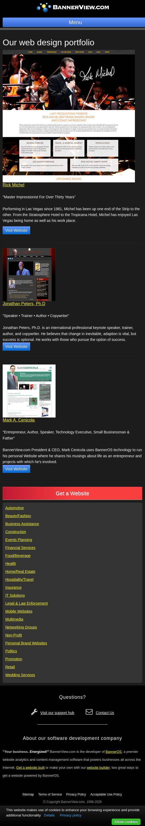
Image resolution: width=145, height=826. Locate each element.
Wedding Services (20, 675)
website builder (98, 768)
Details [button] (49, 815)
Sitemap (28, 794)
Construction (15, 532)
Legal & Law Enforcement (26, 603)
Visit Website (16, 230)
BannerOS (114, 752)
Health (10, 563)
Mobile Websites (18, 611)
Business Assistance (22, 524)
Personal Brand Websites (26, 643)
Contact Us (105, 713)
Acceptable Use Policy (106, 794)
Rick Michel (13, 185)
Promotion (13, 659)
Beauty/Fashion (18, 516)
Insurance (13, 587)
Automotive (14, 508)
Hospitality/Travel (19, 579)
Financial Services (20, 548)
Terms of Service (50, 794)
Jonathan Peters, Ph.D (24, 303)
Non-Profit (13, 635)
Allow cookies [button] (126, 822)
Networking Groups (21, 627)
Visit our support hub (57, 713)
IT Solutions (15, 595)
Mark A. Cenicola (19, 420)
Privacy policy (70, 815)
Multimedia (14, 619)
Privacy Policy (76, 794)
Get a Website (72, 493)
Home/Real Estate (20, 571)
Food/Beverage (18, 555)
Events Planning (18, 540)
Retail (10, 667)
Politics (11, 651)
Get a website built (30, 768)
